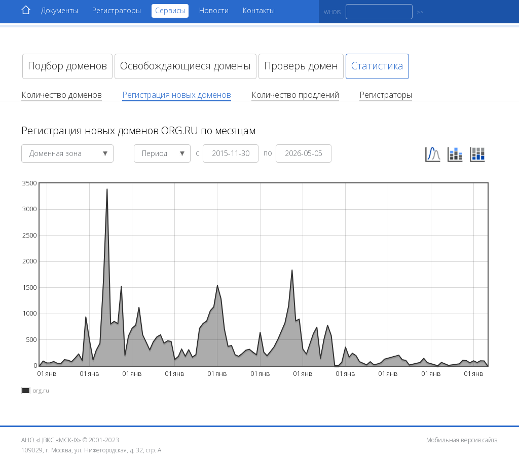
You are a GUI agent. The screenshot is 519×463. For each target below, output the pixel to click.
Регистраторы (116, 10)
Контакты (259, 10)
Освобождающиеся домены (185, 65)
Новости (214, 10)
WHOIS (332, 12)
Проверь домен (301, 65)
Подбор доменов (67, 65)
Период (163, 153)
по (269, 152)
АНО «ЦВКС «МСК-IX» (51, 440)
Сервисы (170, 10)
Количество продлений (295, 94)
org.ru (41, 390)
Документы (59, 10)
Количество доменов (61, 94)
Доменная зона (68, 153)
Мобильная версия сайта (462, 440)
